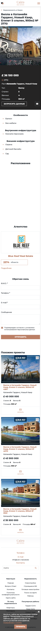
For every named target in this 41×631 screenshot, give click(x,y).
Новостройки (30, 583)
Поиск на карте (30, 593)
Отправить (20, 337)
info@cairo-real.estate (20, 560)
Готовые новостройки (30, 589)
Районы (30, 596)
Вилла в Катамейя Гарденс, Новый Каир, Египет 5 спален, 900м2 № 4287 (19, 387)
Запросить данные (14, 104)
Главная (10, 583)
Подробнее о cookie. (12, 623)
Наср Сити (30, 609)
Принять (20, 627)
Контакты (10, 589)
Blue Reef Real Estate (20, 256)
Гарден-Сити (30, 606)
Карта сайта (10, 598)
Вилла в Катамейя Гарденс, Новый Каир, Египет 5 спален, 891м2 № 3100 (19, 511)
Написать (20, 412)
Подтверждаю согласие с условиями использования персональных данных (19, 329)
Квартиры (10, 608)
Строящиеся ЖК (30, 586)
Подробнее (6, 268)
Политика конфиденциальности (10, 594)
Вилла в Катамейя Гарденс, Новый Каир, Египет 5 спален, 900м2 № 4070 (19, 449)
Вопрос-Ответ (10, 586)
